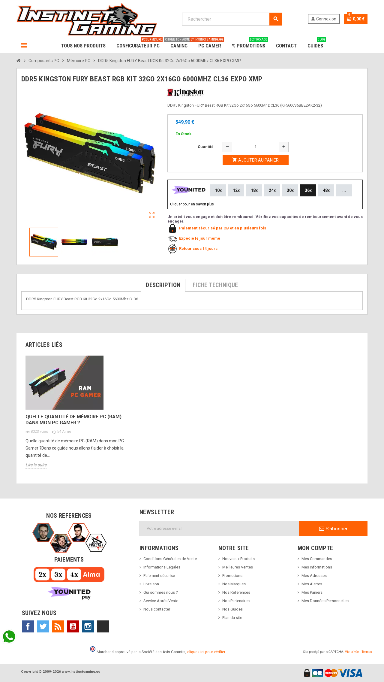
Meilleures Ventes (237, 567)
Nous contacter (156, 609)
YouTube (73, 626)
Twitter (43, 626)
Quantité (206, 146)
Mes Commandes (317, 558)
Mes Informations (317, 567)
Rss (58, 626)
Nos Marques (234, 584)
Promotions (232, 575)
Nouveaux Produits (238, 558)
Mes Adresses (314, 575)
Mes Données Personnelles (325, 601)
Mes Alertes (312, 584)
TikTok (103, 626)
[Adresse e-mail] (219, 528)
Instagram (88, 626)
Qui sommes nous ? (160, 592)
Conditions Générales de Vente (170, 558)
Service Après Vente (160, 601)
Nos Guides (232, 609)
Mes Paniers (312, 592)
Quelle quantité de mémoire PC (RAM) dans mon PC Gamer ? (74, 420)
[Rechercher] (232, 19)
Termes (367, 652)
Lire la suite (36, 464)
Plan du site (232, 617)
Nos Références (236, 592)
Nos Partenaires (236, 601)
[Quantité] (255, 147)
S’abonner (333, 529)
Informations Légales (161, 567)
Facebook (28, 626)
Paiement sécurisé (159, 575)
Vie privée (352, 652)
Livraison (151, 584)
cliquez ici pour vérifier (206, 652)
